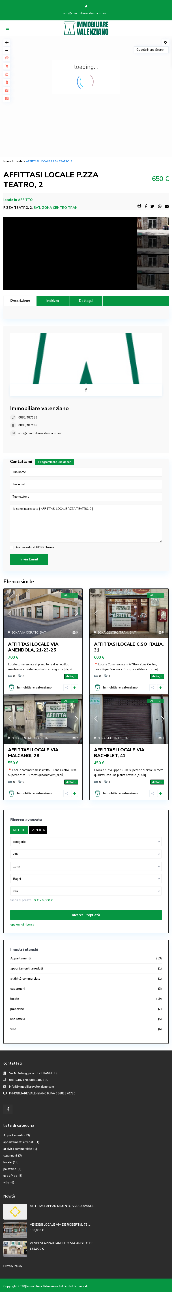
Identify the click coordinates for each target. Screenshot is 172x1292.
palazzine (17, 1009)
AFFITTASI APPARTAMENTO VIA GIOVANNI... (62, 1206)
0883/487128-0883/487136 (28, 1080)
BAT (37, 207)
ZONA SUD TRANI (109, 738)
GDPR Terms (45, 547)
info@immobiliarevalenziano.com (40, 433)
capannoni (17, 989)
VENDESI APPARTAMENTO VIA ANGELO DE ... (63, 1243)
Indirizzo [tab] (52, 300)
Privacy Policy (12, 1266)
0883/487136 (27, 425)
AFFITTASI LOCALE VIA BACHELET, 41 (119, 753)
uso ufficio (17, 1019)
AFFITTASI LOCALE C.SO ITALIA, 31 (129, 647)
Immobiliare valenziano (39, 408)
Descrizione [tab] (20, 300)
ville (13, 1029)
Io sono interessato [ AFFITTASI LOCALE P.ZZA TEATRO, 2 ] (86, 524)
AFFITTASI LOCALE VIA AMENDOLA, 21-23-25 (33, 647)
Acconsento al (35, 547)
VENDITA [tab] (38, 830)
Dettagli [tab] (85, 300)
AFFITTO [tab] (19, 830)
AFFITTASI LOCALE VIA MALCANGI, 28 (33, 753)
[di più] (68, 669)
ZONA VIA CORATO (25, 633)
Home (7, 161)
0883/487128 (27, 418)
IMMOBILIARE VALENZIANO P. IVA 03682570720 (42, 1094)
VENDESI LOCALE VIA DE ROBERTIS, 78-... (60, 1224)
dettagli (71, 676)
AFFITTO (25, 200)
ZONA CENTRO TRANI (60, 207)
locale (18, 161)
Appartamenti (20, 958)
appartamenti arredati (26, 968)
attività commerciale (25, 978)
